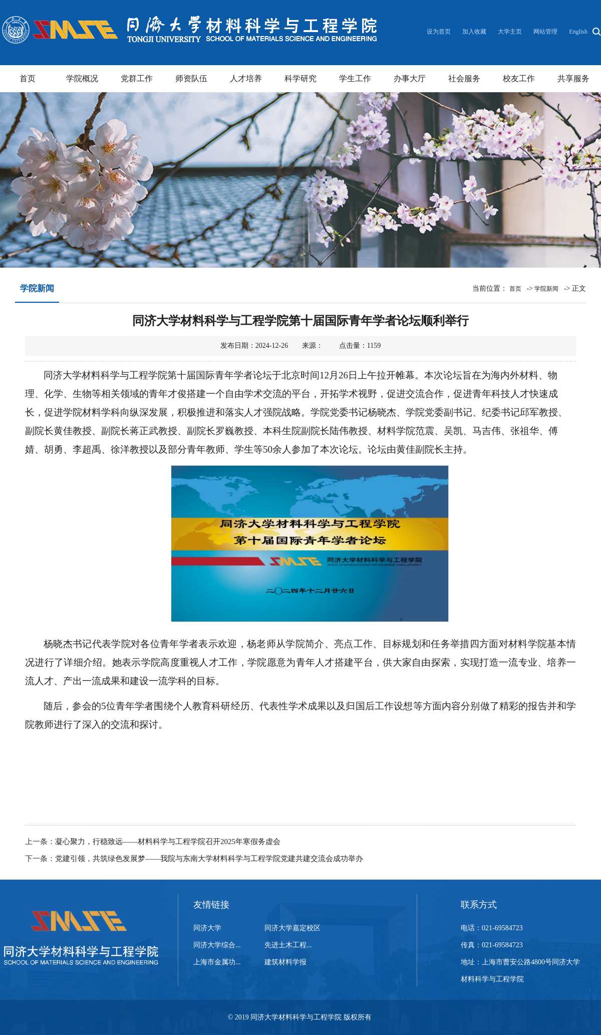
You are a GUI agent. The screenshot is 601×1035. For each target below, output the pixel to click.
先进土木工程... (288, 945)
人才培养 (246, 78)
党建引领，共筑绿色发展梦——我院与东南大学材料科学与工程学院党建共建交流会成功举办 (209, 859)
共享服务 (573, 78)
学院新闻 (546, 288)
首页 (28, 78)
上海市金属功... (217, 962)
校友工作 (519, 78)
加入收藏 (475, 31)
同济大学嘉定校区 (292, 928)
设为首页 (439, 31)
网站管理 (545, 31)
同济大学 (207, 928)
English (578, 31)
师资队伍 (191, 78)
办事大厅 (410, 78)
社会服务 (464, 78)
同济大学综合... (217, 945)
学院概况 (82, 78)
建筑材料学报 (285, 962)
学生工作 (355, 78)
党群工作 (137, 78)
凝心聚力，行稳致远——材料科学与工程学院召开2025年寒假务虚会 (167, 842)
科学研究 (300, 78)
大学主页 (510, 31)
